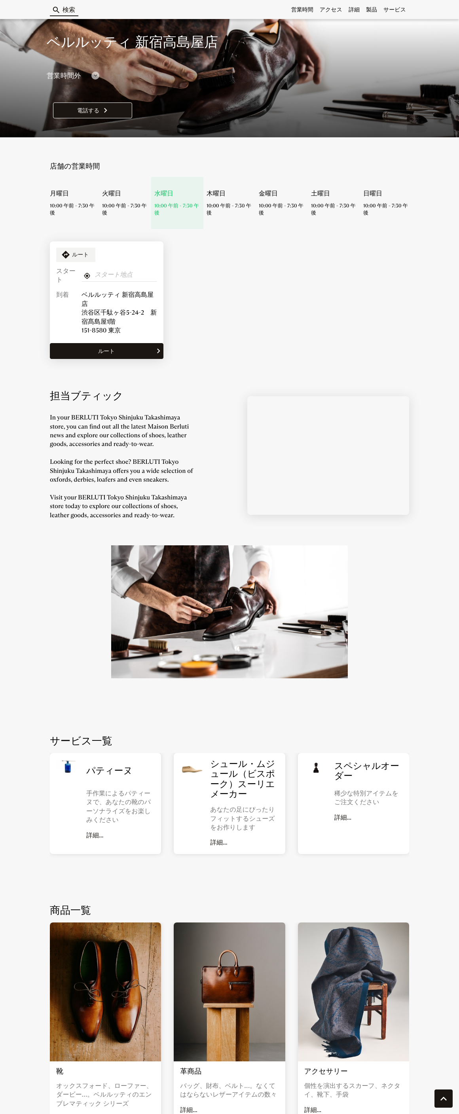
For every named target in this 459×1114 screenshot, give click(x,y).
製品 (371, 9)
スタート (66, 276)
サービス (394, 9)
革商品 (190, 1071)
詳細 (354, 9)
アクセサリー (326, 1071)
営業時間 (302, 9)
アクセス (331, 9)
